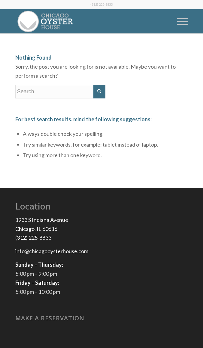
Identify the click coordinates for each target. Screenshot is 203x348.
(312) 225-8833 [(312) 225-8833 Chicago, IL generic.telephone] (33, 237)
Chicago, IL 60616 (36, 228)
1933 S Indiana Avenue (41, 219)
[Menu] (179, 21)
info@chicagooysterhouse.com (51, 251)
